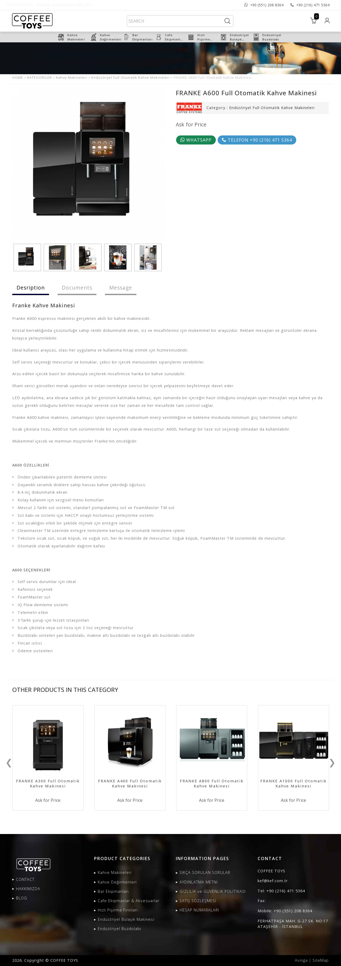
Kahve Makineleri (71, 77)
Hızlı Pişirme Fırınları (118, 910)
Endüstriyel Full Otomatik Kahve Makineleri (130, 77)
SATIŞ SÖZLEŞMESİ (198, 900)
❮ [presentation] (9, 762)
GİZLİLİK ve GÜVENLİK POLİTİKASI (213, 891)
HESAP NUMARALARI (199, 910)
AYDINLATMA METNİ (199, 882)
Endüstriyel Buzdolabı (119, 928)
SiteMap (320, 960)
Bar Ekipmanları (113, 891)
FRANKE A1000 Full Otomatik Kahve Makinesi (293, 783)
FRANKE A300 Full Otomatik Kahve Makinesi (48, 783)
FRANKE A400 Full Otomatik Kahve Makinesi (130, 783)
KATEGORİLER (39, 77)
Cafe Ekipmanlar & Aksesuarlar (128, 900)
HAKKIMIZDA (28, 888)
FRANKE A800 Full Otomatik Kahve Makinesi (211, 783)
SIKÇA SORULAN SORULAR (205, 872)
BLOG (21, 898)
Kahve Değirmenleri (117, 882)
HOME (17, 77)
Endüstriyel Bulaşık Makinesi (126, 919)
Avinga (301, 960)
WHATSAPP (196, 140)
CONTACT (25, 879)
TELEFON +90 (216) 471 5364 (257, 140)
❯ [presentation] (332, 762)
